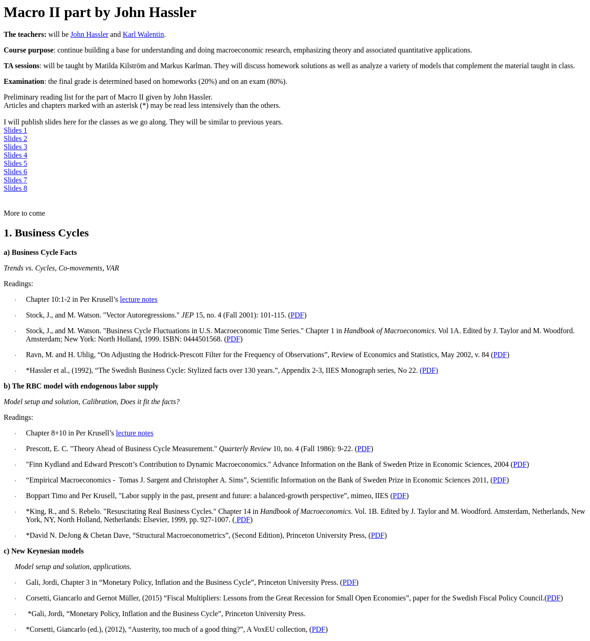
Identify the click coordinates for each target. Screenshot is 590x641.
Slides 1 (15, 130)
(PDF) (428, 370)
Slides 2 (15, 138)
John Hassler (89, 34)
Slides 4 (15, 155)
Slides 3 (15, 147)
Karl (143, 34)
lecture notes (138, 299)
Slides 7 (15, 180)
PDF (297, 315)
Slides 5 (15, 163)
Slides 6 (15, 172)
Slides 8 (15, 188)
